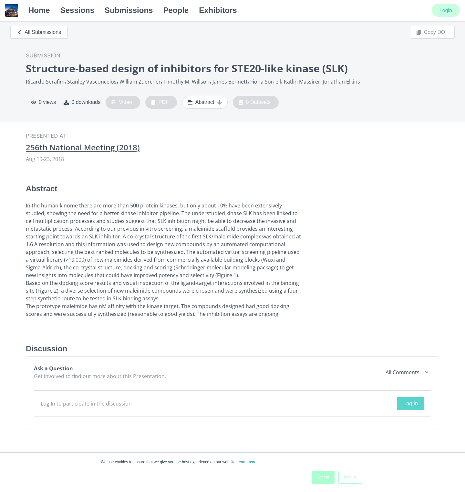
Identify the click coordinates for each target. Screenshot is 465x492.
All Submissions (39, 32)
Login (445, 10)
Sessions (77, 10)
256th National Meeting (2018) (83, 147)
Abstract (205, 102)
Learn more (246, 462)
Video (121, 102)
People (176, 10)
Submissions (129, 10)
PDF (160, 102)
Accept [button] (323, 477)
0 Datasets (254, 102)
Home (39, 10)
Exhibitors (218, 10)
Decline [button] (350, 477)
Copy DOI (431, 32)
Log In (410, 403)
